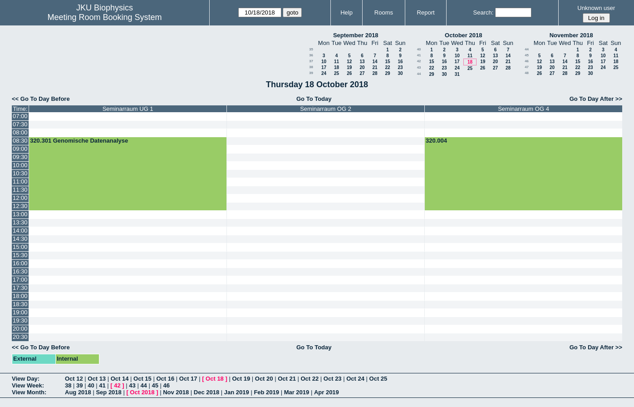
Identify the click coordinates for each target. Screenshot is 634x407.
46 (527, 61)
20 (361, 67)
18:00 (20, 296)
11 (336, 61)
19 (349, 67)
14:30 (20, 238)
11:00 (20, 181)
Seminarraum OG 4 (523, 108)
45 (527, 55)
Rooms (383, 12)
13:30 (20, 222)
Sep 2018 (108, 392)
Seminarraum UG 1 (128, 108)
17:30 (20, 287)
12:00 (20, 197)
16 (400, 61)
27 (361, 73)
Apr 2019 (326, 392)
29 (387, 73)
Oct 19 (241, 378)
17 (323, 67)
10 (323, 61)
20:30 (20, 336)
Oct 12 (74, 378)
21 (374, 67)
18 (336, 67)
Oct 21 (287, 378)
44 (419, 74)
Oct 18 (215, 378)
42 (419, 61)
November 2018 (571, 35)
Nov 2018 (176, 392)
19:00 (20, 312)
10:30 (20, 173)
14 (374, 61)
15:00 (20, 246)
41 (419, 55)
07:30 (20, 124)
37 (311, 61)
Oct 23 (333, 378)
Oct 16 (165, 378)
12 (349, 61)
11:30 (20, 189)
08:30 (20, 140)
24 (323, 73)
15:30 (20, 255)
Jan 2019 (236, 392)
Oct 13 (97, 378)
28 (374, 73)
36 (311, 55)
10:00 (20, 165)
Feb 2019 (266, 392)
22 (387, 67)
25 (336, 73)
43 (419, 67)
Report (426, 12)
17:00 (20, 279)
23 (400, 67)
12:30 (20, 206)
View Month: (29, 392)
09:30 (20, 157)
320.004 (436, 140)
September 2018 (355, 35)
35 (311, 49)
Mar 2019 (297, 392)
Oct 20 (264, 378)
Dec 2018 (206, 392)
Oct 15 (142, 378)
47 (527, 67)
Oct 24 (355, 378)
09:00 (20, 148)
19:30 (20, 320)
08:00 (20, 132)
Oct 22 (310, 378)
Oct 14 (120, 378)
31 (457, 74)
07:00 (20, 116)
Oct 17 (188, 378)
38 (311, 67)
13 (361, 61)
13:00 (20, 214)
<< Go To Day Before (41, 98)
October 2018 (463, 35)
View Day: (25, 378)
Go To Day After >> (596, 98)
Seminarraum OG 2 (325, 108)
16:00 (20, 263)
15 (387, 61)
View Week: (28, 385)
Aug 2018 (78, 392)
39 (311, 73)
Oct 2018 (142, 392)
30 (400, 73)
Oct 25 (378, 378)
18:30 (20, 304)
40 (419, 49)
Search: (483, 12)
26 (349, 73)
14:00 (20, 230)
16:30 (20, 271)
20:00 (20, 328)
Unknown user (596, 8)
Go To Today (314, 98)
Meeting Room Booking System (104, 17)
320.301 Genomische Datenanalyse (79, 140)
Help (346, 12)
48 (527, 73)
